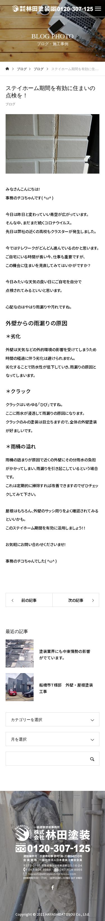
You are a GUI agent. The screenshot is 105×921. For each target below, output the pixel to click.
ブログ (10, 104)
